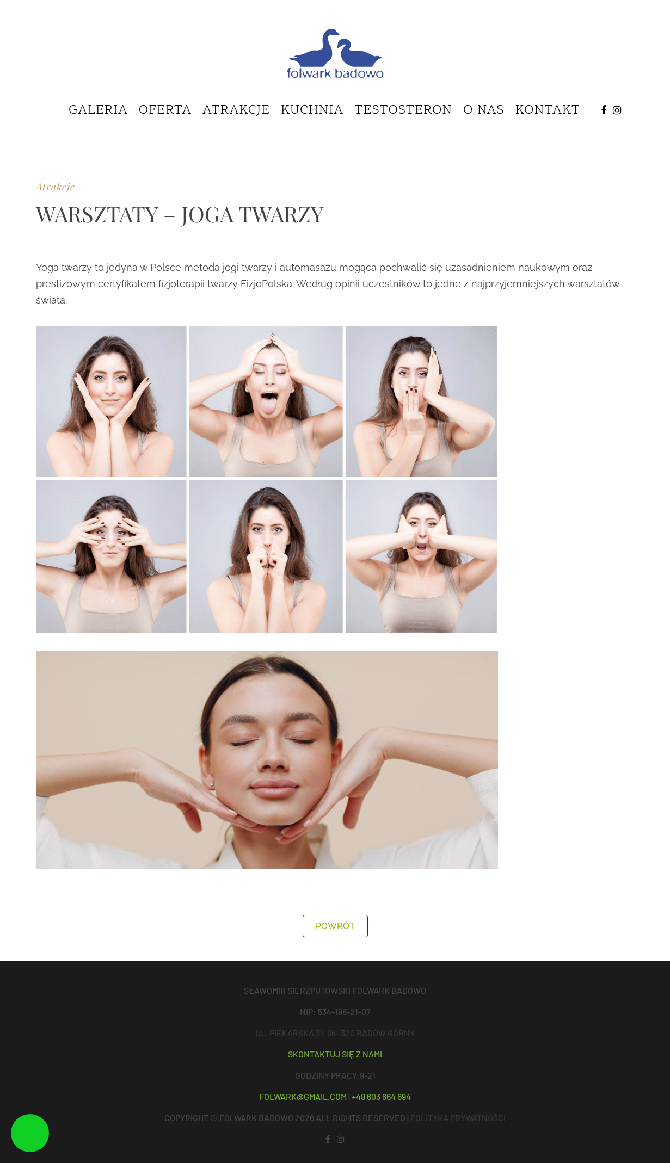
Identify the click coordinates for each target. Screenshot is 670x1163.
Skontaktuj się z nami (335, 1054)
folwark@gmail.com (303, 1096)
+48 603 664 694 (381, 1096)
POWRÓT (335, 926)
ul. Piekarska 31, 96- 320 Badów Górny (335, 1033)
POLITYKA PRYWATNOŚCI (458, 1117)
